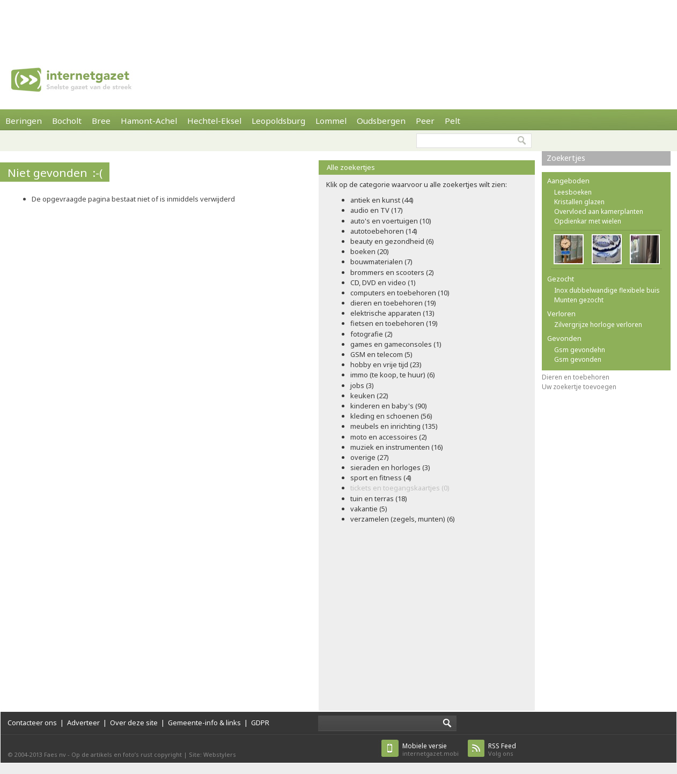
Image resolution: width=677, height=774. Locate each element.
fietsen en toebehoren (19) (394, 323)
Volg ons (502, 749)
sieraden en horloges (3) (390, 467)
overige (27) (369, 457)
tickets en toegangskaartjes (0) (400, 488)
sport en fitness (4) (380, 477)
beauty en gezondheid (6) (392, 241)
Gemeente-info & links (204, 722)
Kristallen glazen (579, 201)
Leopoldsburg (278, 120)
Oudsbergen (381, 120)
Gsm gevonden (577, 359)
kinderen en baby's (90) (388, 406)
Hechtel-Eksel (214, 120)
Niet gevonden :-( (55, 172)
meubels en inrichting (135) (394, 426)
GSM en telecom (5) (381, 354)
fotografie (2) (371, 334)
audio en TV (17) (376, 210)
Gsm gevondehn (579, 349)
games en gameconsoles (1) (395, 344)
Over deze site (134, 722)
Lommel (331, 120)
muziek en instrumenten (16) (396, 447)
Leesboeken (573, 192)
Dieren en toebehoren (575, 377)
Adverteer (83, 722)
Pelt (452, 120)
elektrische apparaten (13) (392, 313)
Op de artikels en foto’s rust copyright (126, 754)
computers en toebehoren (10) (400, 292)
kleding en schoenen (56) (391, 416)
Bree (101, 120)
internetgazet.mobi (430, 749)
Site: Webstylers (212, 754)
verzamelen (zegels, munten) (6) (402, 519)
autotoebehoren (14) (383, 231)
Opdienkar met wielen (587, 221)
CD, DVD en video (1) (383, 282)
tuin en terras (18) (378, 498)
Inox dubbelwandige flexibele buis (607, 290)
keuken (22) (369, 395)
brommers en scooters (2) (392, 272)
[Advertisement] (338, 24)
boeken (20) (369, 251)
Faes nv (55, 754)
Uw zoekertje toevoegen (579, 386)
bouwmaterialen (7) (381, 261)
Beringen (23, 120)
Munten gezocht (579, 299)
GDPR (260, 722)
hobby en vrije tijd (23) (386, 364)
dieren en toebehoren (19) (393, 303)
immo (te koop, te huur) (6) (392, 374)
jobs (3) (362, 385)
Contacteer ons (32, 722)
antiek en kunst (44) (382, 200)
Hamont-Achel (149, 120)
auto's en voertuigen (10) (390, 221)
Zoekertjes (566, 158)
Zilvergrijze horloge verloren (598, 324)
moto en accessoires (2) (388, 437)
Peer (425, 120)
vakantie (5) (368, 508)
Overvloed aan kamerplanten (598, 211)
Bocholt (67, 120)
